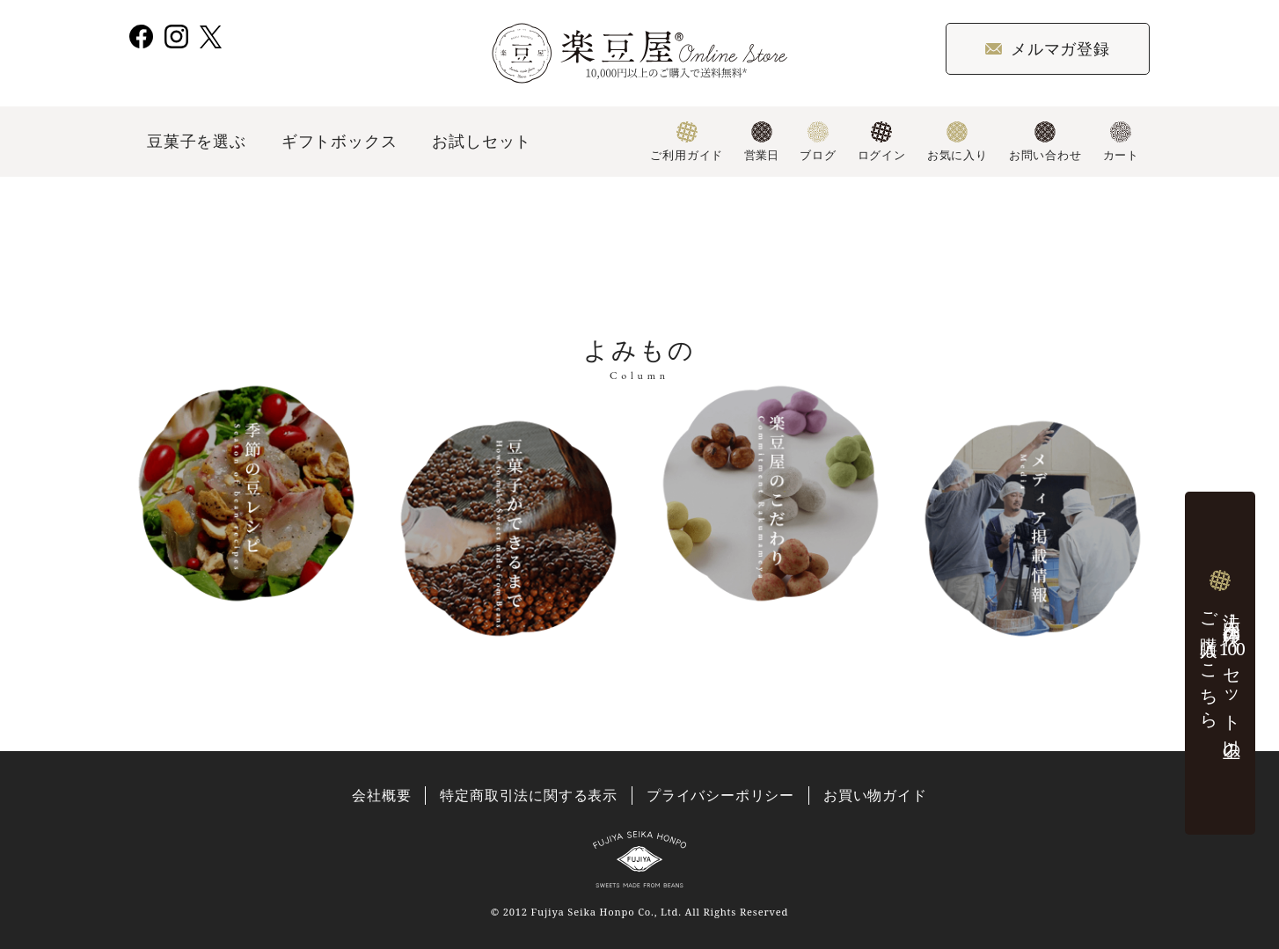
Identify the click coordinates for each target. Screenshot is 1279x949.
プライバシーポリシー (720, 795)
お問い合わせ (1045, 142)
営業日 (761, 142)
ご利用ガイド (686, 142)
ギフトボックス (339, 140)
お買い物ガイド (875, 795)
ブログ (818, 142)
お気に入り (957, 142)
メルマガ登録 (1047, 48)
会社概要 (381, 795)
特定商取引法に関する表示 (529, 795)
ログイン (882, 142)
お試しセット (481, 140)
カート (1121, 142)
